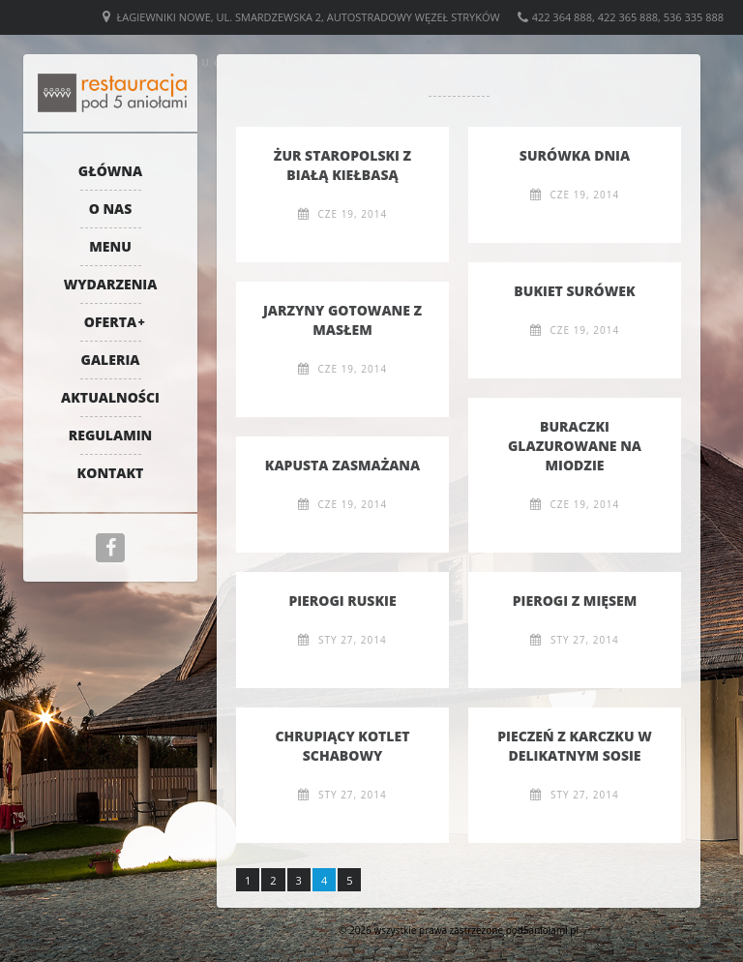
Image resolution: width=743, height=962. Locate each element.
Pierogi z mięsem (575, 600)
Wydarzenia (111, 284)
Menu (110, 246)
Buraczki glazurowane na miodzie (574, 445)
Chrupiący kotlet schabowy (343, 746)
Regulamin (111, 435)
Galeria (110, 359)
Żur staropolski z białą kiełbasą (342, 165)
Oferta (110, 322)
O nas (111, 208)
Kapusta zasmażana (342, 465)
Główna (110, 171)
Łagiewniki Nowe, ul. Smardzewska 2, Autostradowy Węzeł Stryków (308, 17)
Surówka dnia (575, 155)
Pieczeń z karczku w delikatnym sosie (574, 746)
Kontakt (110, 473)
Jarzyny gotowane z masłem (342, 320)
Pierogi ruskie (342, 600)
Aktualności (110, 397)
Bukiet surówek (574, 291)
